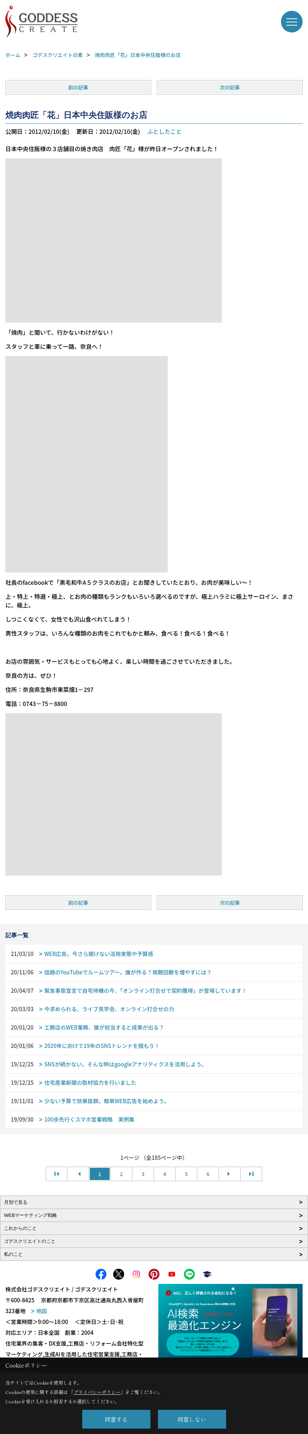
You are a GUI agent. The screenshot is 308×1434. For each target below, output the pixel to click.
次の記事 (230, 87)
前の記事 (78, 87)
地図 (41, 1311)
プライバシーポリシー (97, 1392)
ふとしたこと (164, 131)
